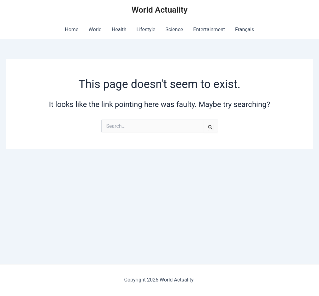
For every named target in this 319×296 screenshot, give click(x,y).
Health (119, 30)
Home (71, 30)
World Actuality (160, 10)
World (95, 30)
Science (174, 30)
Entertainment (209, 30)
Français (244, 30)
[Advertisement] (159, 196)
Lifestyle (146, 30)
